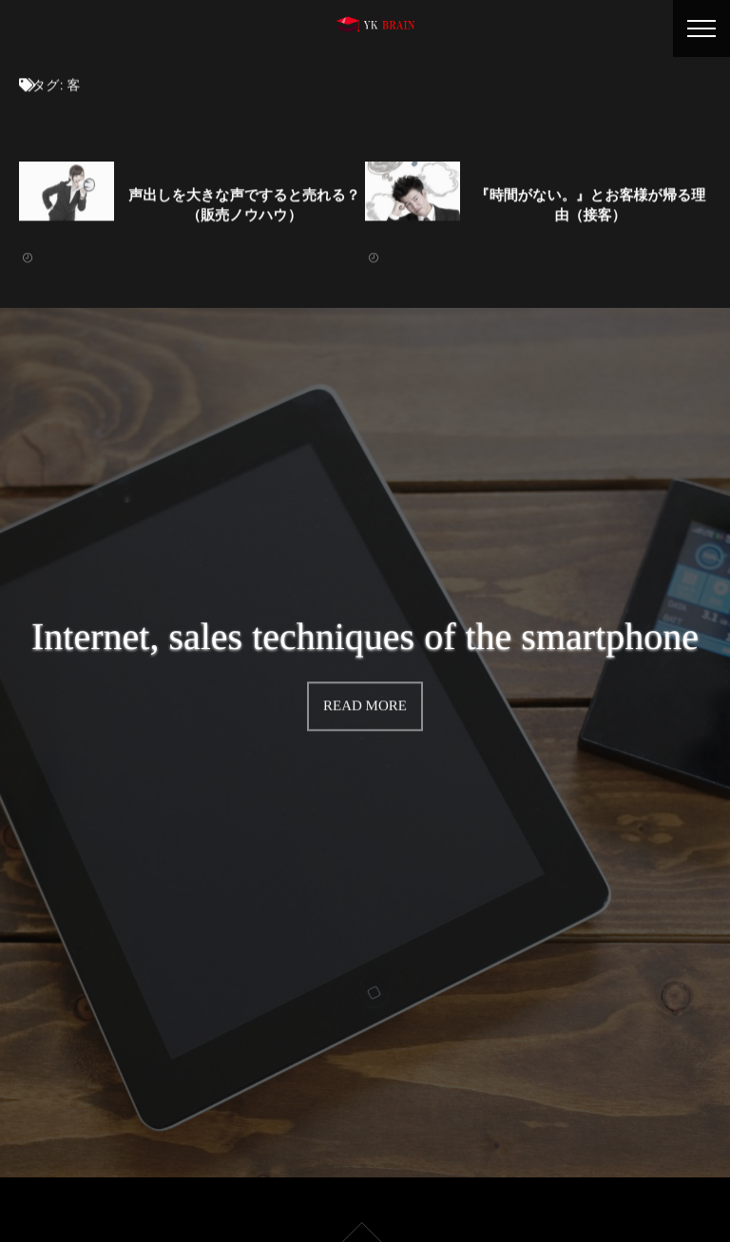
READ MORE (365, 705)
